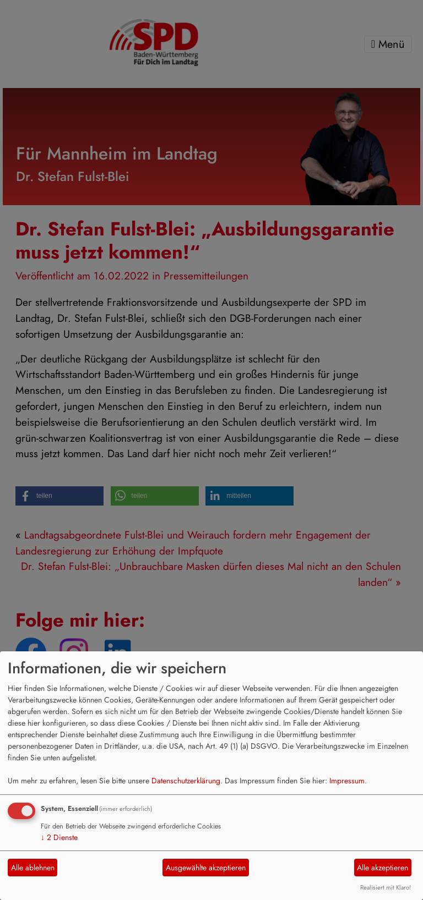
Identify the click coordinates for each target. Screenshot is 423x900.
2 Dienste (59, 837)
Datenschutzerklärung (185, 780)
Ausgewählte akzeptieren (206, 867)
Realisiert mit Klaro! (385, 887)
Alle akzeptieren (382, 867)
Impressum (347, 780)
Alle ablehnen (33, 867)
